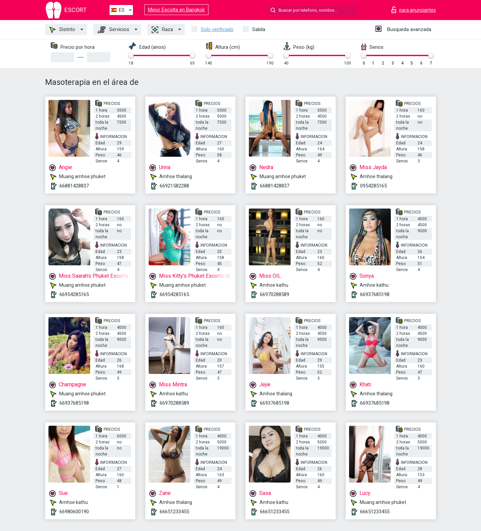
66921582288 (174, 186)
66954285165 (74, 294)
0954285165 (373, 186)
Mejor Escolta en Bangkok (176, 10)
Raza (162, 29)
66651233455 (174, 512)
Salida (258, 29)
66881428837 (74, 186)
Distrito (62, 29)
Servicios (113, 29)
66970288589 (274, 294)
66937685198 (374, 294)
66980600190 (74, 512)
